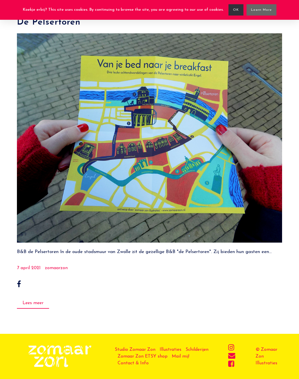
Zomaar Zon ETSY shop (143, 356)
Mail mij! (180, 356)
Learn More (261, 10)
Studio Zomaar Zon (135, 349)
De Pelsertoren (48, 22)
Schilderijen (197, 349)
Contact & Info (133, 363)
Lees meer (33, 303)
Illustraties (170, 349)
